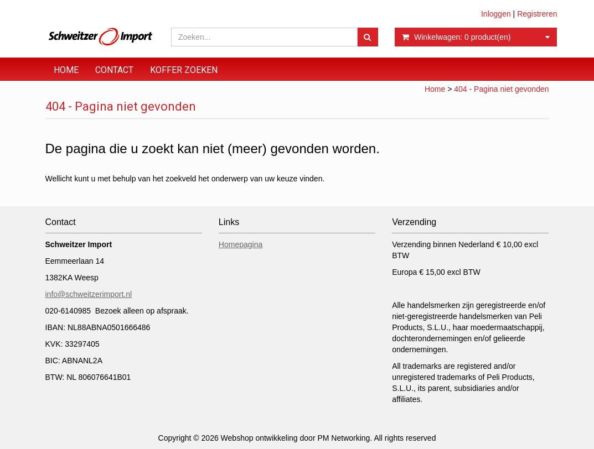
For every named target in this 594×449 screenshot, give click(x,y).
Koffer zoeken (184, 70)
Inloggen (496, 13)
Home (66, 70)
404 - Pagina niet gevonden (501, 89)
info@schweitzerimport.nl (88, 294)
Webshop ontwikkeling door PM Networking (295, 438)
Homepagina (240, 244)
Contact (114, 70)
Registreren (537, 13)
